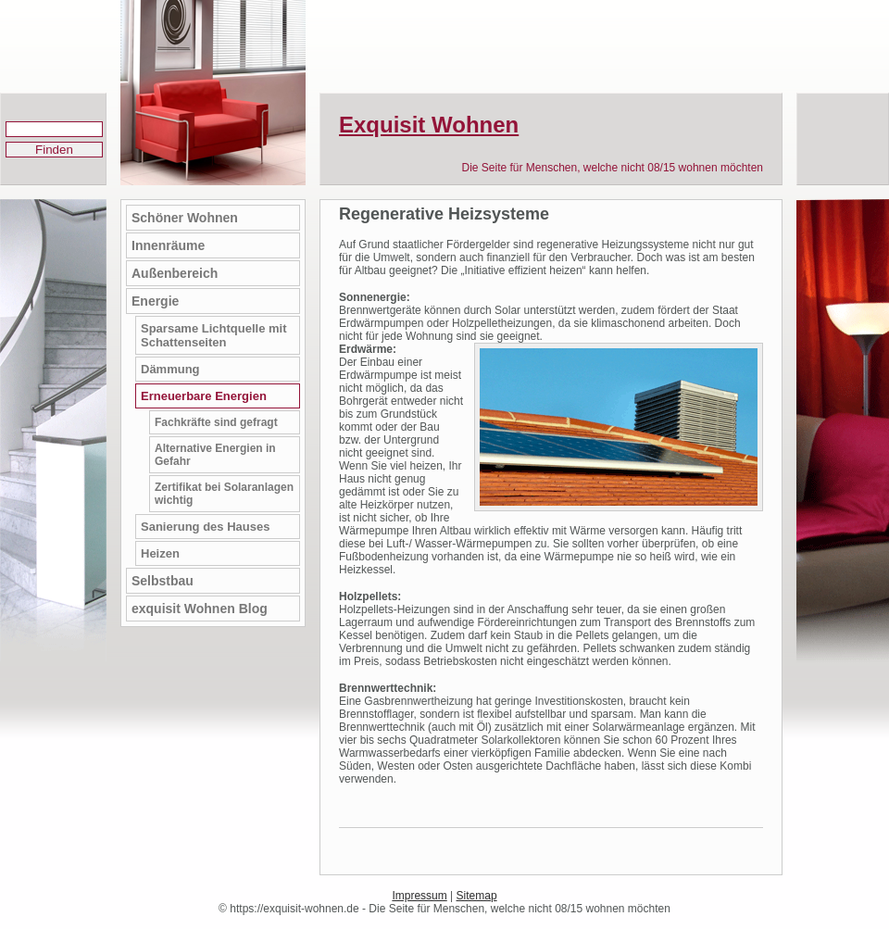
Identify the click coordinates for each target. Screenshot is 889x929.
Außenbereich (174, 273)
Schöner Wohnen (184, 217)
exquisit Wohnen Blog (199, 608)
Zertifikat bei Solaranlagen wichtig (224, 494)
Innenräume (168, 245)
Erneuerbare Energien (204, 396)
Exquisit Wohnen (429, 124)
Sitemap (477, 895)
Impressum (419, 895)
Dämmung (170, 369)
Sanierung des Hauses (205, 527)
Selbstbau (162, 580)
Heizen (160, 553)
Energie (155, 301)
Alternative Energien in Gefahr (215, 455)
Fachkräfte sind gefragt (216, 422)
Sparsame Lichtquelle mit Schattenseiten (214, 335)
